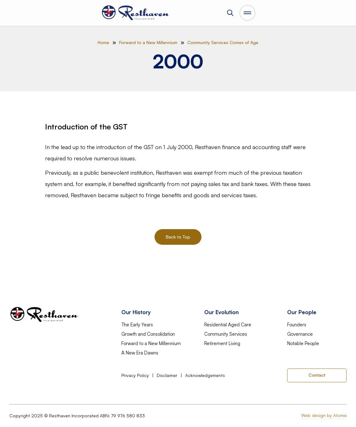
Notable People (303, 343)
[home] (136, 12)
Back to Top (178, 236)
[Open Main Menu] (247, 13)
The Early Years (137, 324)
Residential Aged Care (227, 324)
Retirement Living (222, 343)
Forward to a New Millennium (151, 343)
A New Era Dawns (139, 352)
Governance (300, 334)
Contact (316, 375)
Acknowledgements (205, 375)
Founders (296, 324)
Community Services (225, 334)
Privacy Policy (135, 375)
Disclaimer (167, 375)
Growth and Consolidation (148, 334)
